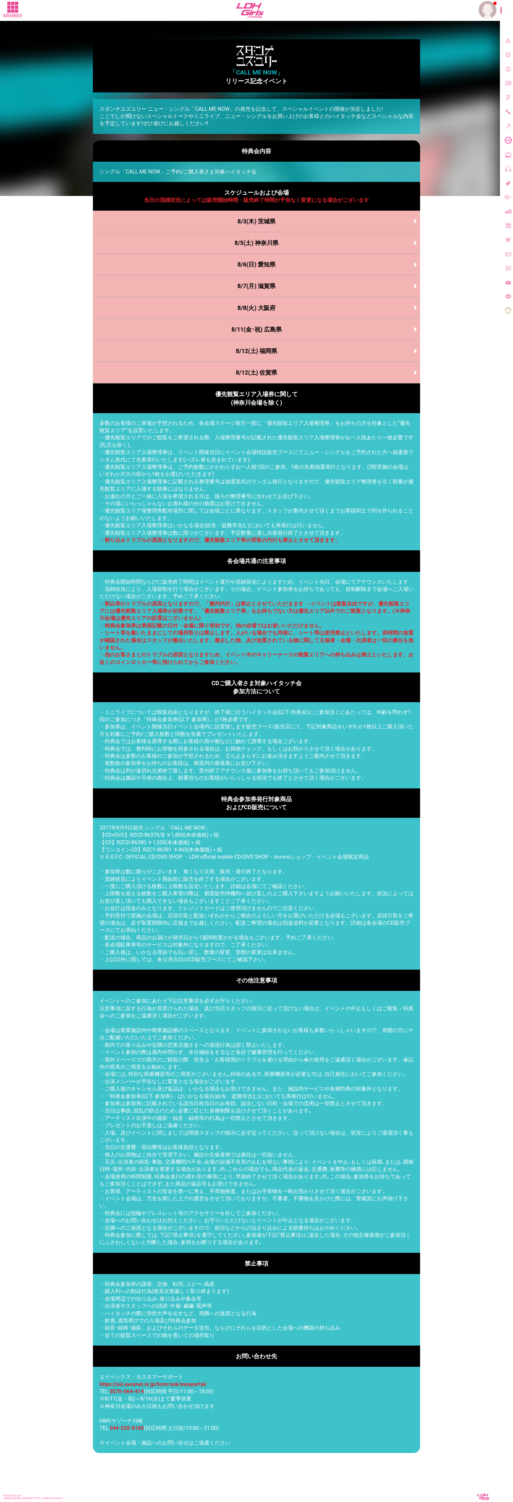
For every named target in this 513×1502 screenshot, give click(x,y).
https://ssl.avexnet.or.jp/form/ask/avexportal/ (153, 1384)
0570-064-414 (127, 1391)
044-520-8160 (127, 1428)
